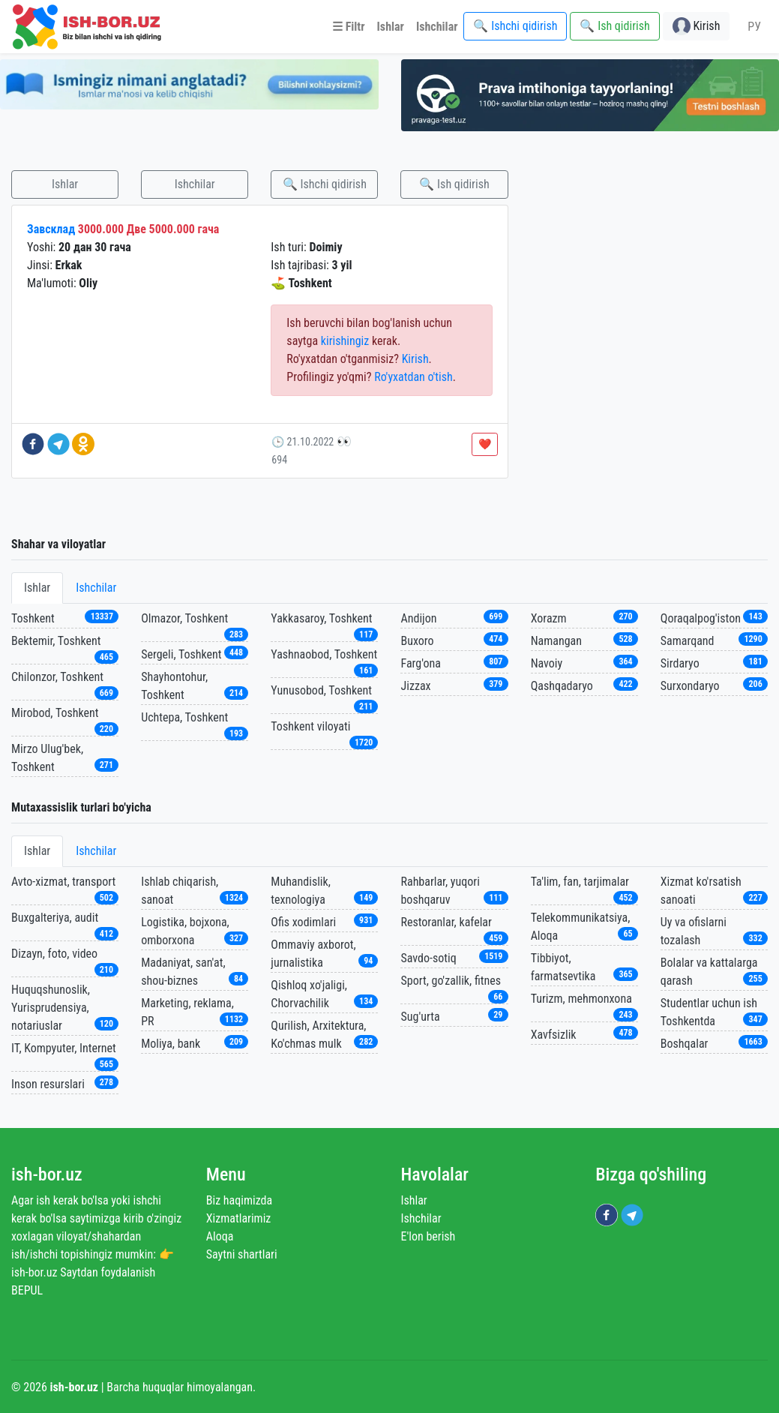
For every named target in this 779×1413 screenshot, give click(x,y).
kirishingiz (345, 341)
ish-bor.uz (46, 1174)
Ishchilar (195, 184)
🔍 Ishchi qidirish (325, 184)
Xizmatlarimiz (238, 1218)
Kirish (415, 359)
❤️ (484, 444)
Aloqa (220, 1236)
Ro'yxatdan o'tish (413, 377)
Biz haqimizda (239, 1200)
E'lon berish (428, 1236)
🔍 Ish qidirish (454, 184)
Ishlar (65, 184)
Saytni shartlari (241, 1254)
